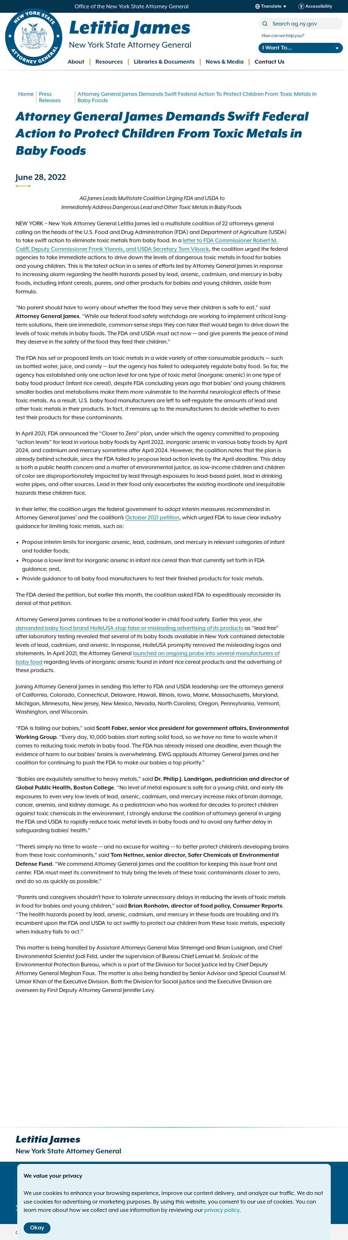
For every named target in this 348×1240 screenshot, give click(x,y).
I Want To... (277, 48)
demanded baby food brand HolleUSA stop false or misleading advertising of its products (129, 628)
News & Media (225, 62)
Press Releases (50, 97)
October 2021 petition (152, 517)
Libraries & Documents (164, 62)
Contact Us (269, 62)
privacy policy (221, 1210)
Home (26, 94)
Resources (109, 62)
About (76, 62)
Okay (37, 1228)
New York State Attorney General (130, 45)
